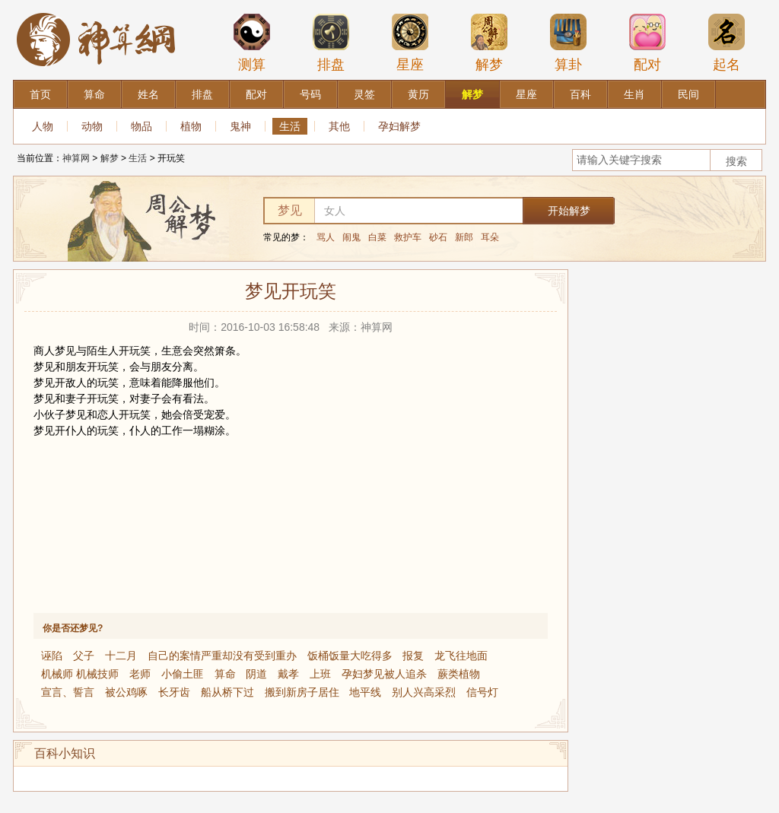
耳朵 (490, 237)
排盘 (330, 42)
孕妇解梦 (399, 126)
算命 (225, 674)
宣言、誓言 (67, 692)
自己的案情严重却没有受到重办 (222, 655)
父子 (83, 655)
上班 (320, 674)
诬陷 (51, 655)
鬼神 (240, 126)
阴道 (256, 674)
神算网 (76, 158)
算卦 (568, 42)
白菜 (377, 237)
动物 (92, 126)
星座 (410, 42)
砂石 (438, 237)
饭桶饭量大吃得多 (350, 655)
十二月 (121, 655)
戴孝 (288, 674)
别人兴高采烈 (424, 692)
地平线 (365, 692)
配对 (647, 42)
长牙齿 (174, 692)
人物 (42, 126)
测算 (251, 42)
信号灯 (482, 692)
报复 (413, 655)
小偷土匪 (182, 674)
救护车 (407, 237)
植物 (191, 126)
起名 (726, 42)
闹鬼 (351, 237)
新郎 (464, 237)
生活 (289, 126)
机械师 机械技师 (80, 674)
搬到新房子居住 (302, 692)
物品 (141, 126)
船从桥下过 (227, 692)
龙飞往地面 (461, 655)
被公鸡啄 (126, 692)
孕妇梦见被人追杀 (384, 674)
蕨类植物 (458, 674)
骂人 (325, 237)
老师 (140, 674)
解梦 (489, 42)
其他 (339, 126)
